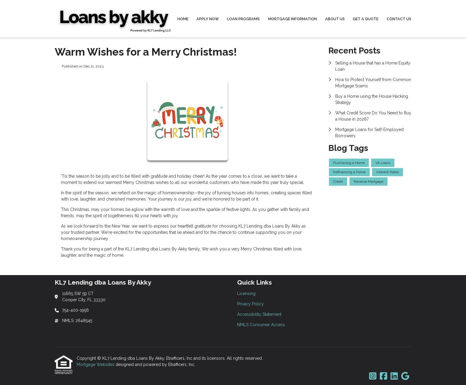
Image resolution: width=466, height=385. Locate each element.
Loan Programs (243, 19)
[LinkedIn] (394, 376)
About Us (335, 19)
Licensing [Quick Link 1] (246, 293)
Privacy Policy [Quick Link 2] (250, 304)
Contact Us (399, 19)
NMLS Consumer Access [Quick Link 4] (261, 324)
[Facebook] (383, 376)
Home (182, 19)
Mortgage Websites (96, 364)
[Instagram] (373, 376)
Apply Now (207, 19)
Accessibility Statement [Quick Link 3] (259, 314)
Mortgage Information (292, 19)
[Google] (405, 376)
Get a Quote (365, 19)
